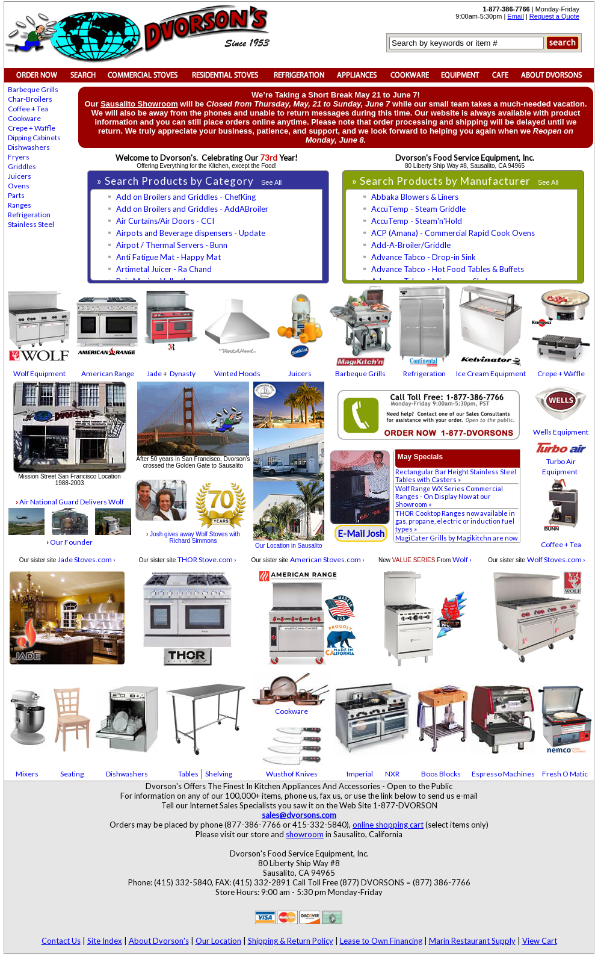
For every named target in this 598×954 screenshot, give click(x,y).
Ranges (19, 204)
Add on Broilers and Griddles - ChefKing (186, 197)
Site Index (104, 941)
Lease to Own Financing (381, 941)
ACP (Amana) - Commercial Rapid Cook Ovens (453, 233)
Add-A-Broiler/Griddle (411, 245)
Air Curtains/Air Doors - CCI (165, 221)
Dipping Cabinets (34, 137)
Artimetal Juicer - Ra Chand (164, 269)
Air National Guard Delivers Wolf (70, 501)
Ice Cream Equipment (491, 373)
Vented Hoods (237, 373)
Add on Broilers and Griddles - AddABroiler (192, 209)
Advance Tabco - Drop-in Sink (423, 257)
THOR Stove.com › (206, 559)
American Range (107, 373)
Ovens (18, 185)
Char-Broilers (30, 99)
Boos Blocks (441, 773)
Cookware (24, 118)
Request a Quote (554, 16)
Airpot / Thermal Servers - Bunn (171, 245)
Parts (16, 195)
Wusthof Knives (292, 773)
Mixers (27, 773)
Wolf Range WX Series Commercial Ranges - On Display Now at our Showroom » (449, 496)
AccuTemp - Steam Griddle (418, 209)
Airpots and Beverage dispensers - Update (190, 233)
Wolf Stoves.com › (556, 559)
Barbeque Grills (33, 89)
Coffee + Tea (28, 108)
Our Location (218, 941)
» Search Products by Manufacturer (442, 181)
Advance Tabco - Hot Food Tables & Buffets (447, 269)
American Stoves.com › (327, 559)
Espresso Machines (503, 773)
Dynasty (183, 373)
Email (515, 16)
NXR (392, 773)
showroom (305, 834)
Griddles (22, 166)
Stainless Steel (31, 224)
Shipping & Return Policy (290, 941)
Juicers (19, 176)
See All (271, 182)
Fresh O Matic (565, 773)
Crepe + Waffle (31, 127)
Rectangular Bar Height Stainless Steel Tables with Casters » (455, 475)
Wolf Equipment (39, 373)
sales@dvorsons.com (299, 815)
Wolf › (462, 559)
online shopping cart (388, 824)
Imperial (360, 773)
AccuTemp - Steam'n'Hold (416, 221)
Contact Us (61, 941)
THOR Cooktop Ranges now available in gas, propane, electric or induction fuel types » (455, 521)
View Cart (539, 941)
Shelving (218, 773)
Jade (154, 373)
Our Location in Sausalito (288, 545)
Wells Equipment (560, 431)
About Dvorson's (159, 941)
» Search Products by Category (176, 181)
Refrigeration (29, 214)
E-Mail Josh (361, 533)
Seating (72, 773)
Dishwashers (29, 147)
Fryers (18, 156)
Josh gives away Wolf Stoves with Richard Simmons (193, 537)
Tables (188, 773)
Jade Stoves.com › (87, 559)
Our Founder (69, 542)
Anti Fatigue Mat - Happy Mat (168, 257)
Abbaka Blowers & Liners (414, 197)
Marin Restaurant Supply (472, 941)
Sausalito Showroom (139, 103)
